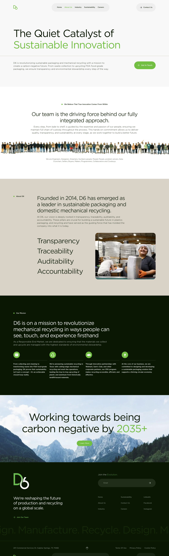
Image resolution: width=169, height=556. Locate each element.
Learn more (84, 443)
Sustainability (89, 7)
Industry (78, 7)
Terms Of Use (120, 548)
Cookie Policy (150, 548)
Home (59, 7)
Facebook (148, 503)
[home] (15, 7)
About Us (68, 7)
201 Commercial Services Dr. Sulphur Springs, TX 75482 (36, 548)
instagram (148, 509)
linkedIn (147, 497)
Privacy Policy (135, 548)
